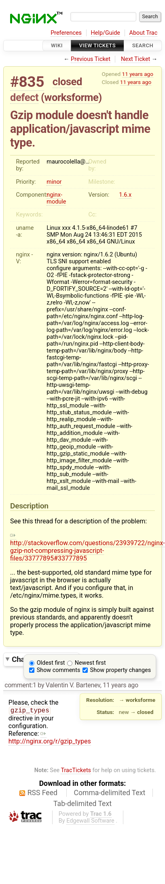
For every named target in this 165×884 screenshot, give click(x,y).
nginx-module (56, 198)
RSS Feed (42, 786)
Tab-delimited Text (82, 797)
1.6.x (125, 194)
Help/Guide (105, 32)
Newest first (90, 662)
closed (67, 82)
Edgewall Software (90, 814)
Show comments (58, 670)
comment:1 (20, 685)
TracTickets (76, 763)
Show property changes (120, 670)
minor (54, 181)
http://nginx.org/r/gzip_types (84, 734)
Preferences (66, 32)
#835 (27, 81)
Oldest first (51, 662)
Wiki (57, 45)
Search (142, 45)
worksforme (71, 97)
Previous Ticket (90, 59)
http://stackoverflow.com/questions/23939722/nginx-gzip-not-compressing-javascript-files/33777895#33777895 (87, 546)
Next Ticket (135, 59)
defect (24, 97)
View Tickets (97, 45)
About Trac (143, 32)
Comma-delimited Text (110, 786)
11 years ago (137, 74)
